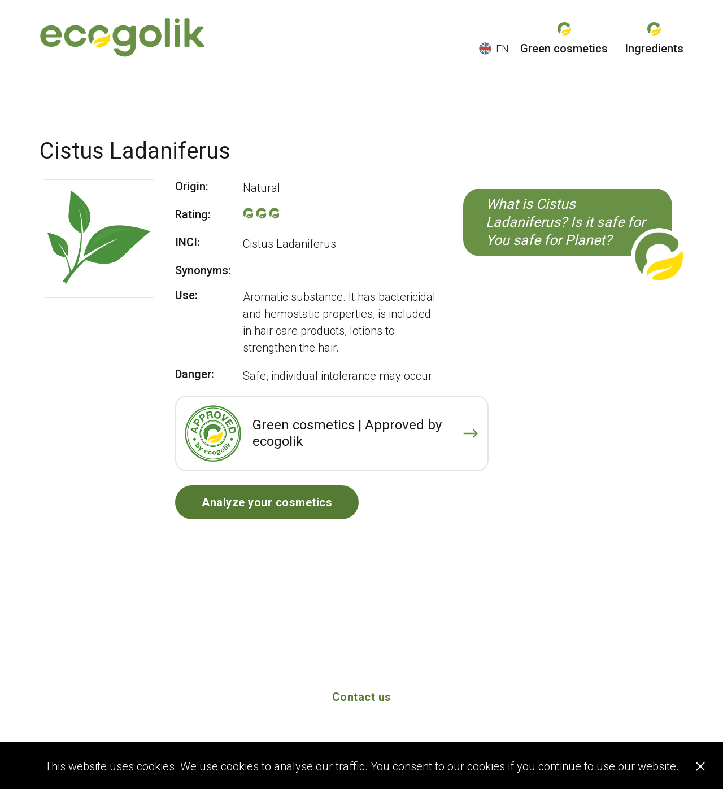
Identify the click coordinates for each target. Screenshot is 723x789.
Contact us (361, 697)
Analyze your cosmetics (267, 502)
